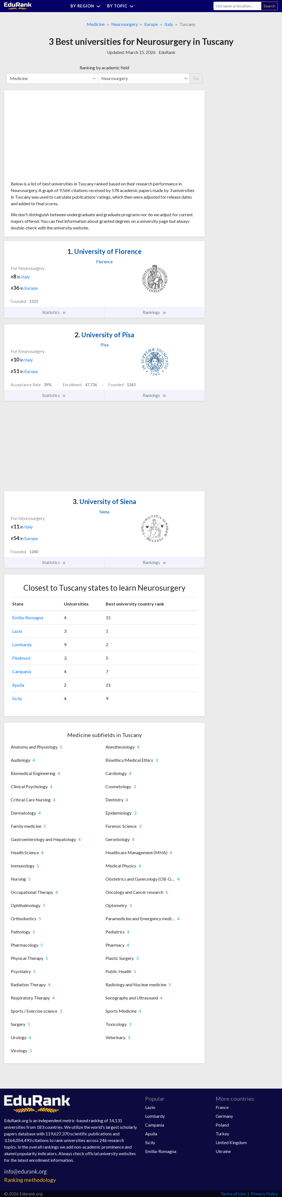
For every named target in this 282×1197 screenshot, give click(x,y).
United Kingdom (231, 1142)
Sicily (17, 698)
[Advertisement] (52, 137)
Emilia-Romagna (27, 617)
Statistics (54, 312)
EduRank (167, 52)
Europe (151, 24)
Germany (224, 1116)
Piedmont (21, 658)
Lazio (17, 631)
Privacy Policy (264, 1193)
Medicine (96, 24)
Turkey (222, 1133)
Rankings (154, 312)
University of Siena (104, 501)
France (222, 1107)
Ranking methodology (30, 1180)
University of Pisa (104, 335)
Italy (168, 24)
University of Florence (104, 251)
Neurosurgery (124, 24)
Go (196, 78)
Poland (222, 1124)
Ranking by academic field (104, 67)
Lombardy (22, 644)
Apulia (18, 684)
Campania (21, 671)
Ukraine (223, 1151)
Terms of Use (233, 1193)
